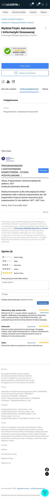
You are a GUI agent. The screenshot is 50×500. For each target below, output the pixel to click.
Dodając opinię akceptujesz (17, 300)
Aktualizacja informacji (8, 454)
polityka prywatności (38, 488)
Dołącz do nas (6, 463)
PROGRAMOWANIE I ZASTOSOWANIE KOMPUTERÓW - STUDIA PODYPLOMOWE (15, 170)
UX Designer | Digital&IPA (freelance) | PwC (16, 400)
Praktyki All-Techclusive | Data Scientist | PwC (16, 409)
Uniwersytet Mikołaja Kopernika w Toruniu (19, 35)
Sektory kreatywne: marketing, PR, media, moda (17, 380)
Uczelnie (33, 12)
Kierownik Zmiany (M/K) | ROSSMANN (14, 396)
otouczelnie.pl (6, 488)
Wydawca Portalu (7, 458)
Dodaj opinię (42, 303)
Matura (44, 12)
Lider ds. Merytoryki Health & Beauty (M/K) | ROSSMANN (20, 398)
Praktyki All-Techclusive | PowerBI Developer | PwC (18, 414)
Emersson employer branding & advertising (25, 495)
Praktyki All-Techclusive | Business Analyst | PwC (17, 412)
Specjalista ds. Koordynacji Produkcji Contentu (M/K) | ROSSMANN (24, 391)
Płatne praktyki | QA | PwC (10, 416)
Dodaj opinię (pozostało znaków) (14, 278)
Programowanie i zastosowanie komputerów (21, 112)
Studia (5, 12)
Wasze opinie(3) (45, 492)
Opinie (45, 89)
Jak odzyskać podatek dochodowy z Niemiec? (16, 376)
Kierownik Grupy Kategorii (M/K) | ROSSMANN (17, 394)
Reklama (4, 449)
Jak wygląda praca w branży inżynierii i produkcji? (17, 383)
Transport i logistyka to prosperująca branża (16, 378)
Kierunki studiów (18, 12)
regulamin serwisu (26, 300)
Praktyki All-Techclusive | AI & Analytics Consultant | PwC (20, 418)
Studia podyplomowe (29, 89)
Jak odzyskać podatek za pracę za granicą (15, 374)
